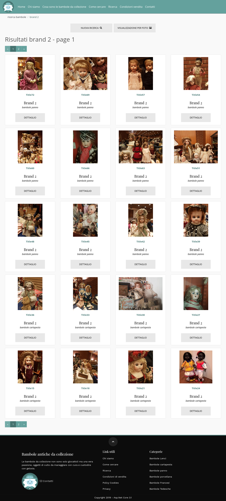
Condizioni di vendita (114, 476)
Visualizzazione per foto (135, 27)
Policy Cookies (111, 482)
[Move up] (113, 441)
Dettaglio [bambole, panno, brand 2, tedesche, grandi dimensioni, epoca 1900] (30, 117)
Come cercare (97, 7)
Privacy (107, 489)
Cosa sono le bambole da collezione (64, 7)
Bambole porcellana (161, 476)
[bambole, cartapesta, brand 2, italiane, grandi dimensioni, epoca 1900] (30, 293)
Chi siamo (34, 7)
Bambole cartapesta (161, 464)
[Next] (13, 49)
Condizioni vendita (131, 7)
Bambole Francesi (160, 482)
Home (21, 7)
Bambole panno (158, 470)
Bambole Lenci (158, 458)
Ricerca (112, 7)
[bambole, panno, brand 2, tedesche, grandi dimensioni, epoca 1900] (30, 73)
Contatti (150, 7)
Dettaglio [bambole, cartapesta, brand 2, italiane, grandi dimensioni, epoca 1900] (30, 337)
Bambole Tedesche (160, 489)
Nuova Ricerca (91, 27)
